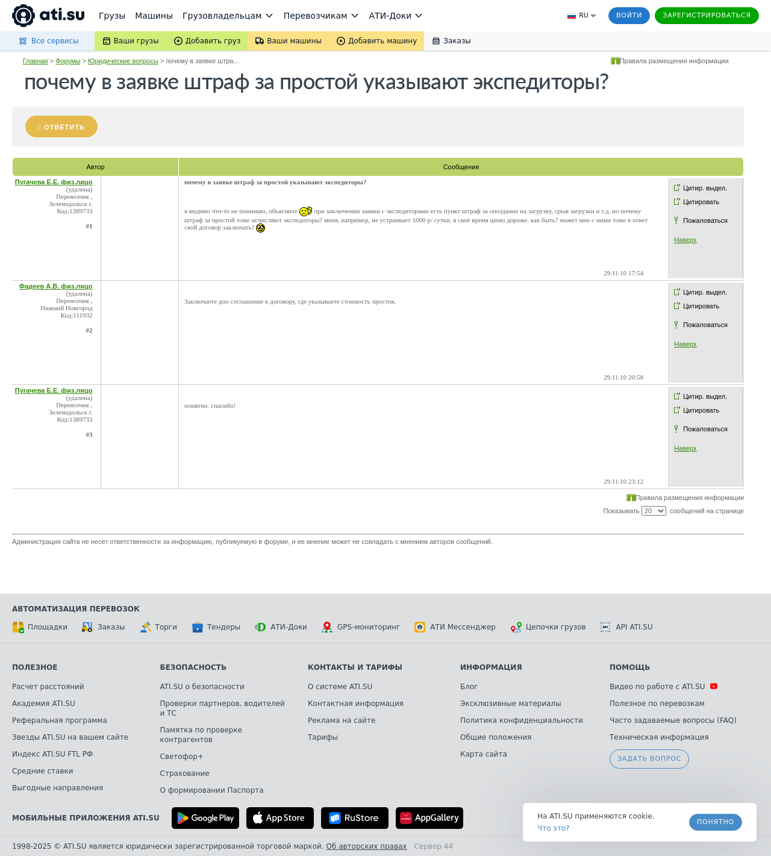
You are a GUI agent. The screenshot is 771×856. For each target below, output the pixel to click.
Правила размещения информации (674, 60)
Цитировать (701, 201)
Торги (158, 627)
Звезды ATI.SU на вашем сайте (70, 737)
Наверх (685, 239)
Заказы (103, 627)
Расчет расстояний (48, 687)
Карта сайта (483, 754)
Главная (35, 60)
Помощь (630, 667)
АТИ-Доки (281, 627)
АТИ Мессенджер (455, 627)
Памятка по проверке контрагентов (201, 735)
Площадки (39, 627)
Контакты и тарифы (355, 667)
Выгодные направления (57, 788)
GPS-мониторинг (361, 627)
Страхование (185, 773)
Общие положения (495, 737)
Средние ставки (42, 771)
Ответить (64, 127)
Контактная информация (356, 703)
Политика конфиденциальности (521, 720)
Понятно (715, 822)
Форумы (67, 60)
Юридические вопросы (123, 60)
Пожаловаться (705, 220)
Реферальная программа (59, 720)
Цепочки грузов (548, 627)
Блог (469, 687)
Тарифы (323, 737)
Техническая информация (659, 737)
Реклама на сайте (341, 720)
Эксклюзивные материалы (510, 703)
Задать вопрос (649, 759)
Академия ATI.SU (43, 703)
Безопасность (193, 667)
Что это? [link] (553, 828)
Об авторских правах (366, 846)
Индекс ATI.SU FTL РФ (52, 754)
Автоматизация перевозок (76, 609)
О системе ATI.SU (340, 687)
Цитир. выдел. (705, 188)
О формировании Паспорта (212, 790)
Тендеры (216, 627)
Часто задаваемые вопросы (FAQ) (673, 720)
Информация (491, 667)
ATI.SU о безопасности (202, 687)
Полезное (34, 667)
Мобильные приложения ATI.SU (86, 818)
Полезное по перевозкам (657, 703)
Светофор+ (182, 756)
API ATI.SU (627, 627)
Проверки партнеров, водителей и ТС (222, 708)
